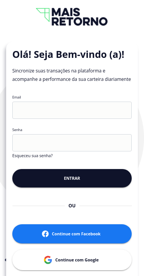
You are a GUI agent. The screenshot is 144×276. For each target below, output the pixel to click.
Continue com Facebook (72, 233)
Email (16, 97)
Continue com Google (72, 260)
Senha (17, 130)
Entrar (72, 178)
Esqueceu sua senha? (32, 155)
